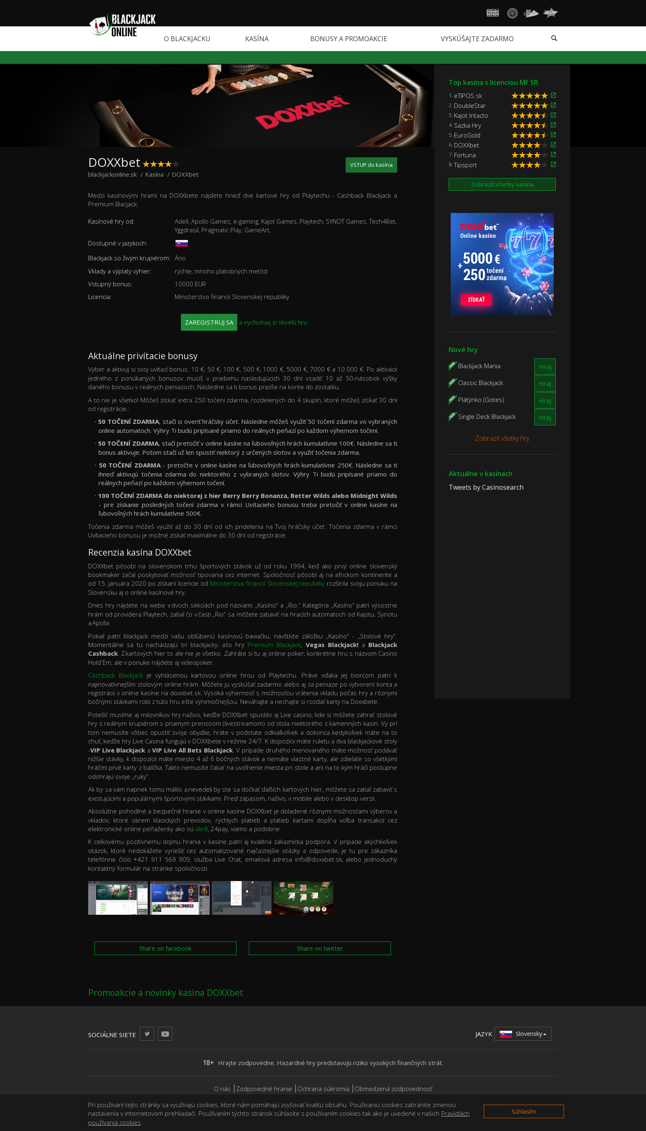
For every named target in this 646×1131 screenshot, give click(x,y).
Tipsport (465, 164)
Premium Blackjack (274, 644)
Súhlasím (524, 1111)
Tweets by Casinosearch (486, 487)
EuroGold (467, 135)
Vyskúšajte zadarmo (477, 38)
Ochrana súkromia (323, 1088)
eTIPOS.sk (468, 95)
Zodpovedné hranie (264, 1088)
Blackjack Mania (479, 365)
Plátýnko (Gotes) (481, 399)
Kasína (257, 38)
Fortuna (465, 155)
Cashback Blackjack (115, 675)
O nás (222, 1088)
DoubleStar (470, 105)
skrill (201, 829)
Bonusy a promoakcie (348, 38)
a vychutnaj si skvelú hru (244, 322)
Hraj (545, 366)
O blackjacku (187, 38)
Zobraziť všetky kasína (502, 184)
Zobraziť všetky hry (502, 438)
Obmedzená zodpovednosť (393, 1088)
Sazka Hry (467, 125)
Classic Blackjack (480, 382)
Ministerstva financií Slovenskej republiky (267, 583)
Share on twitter (320, 948)
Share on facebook (165, 948)
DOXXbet (466, 145)
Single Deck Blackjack (487, 416)
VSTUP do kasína (371, 164)
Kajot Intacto (471, 115)
